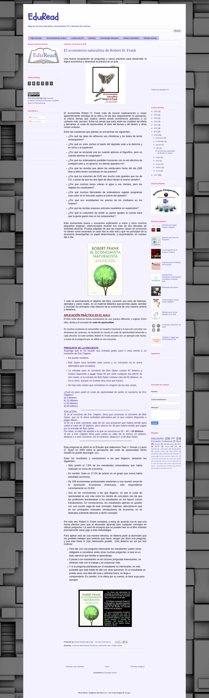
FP (173, 438)
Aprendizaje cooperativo (159, 449)
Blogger (127, 693)
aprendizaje (162, 458)
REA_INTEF (173, 451)
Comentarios (35, 122)
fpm (105, 693)
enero (158, 171)
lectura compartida (157, 466)
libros (178, 441)
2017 (156, 175)
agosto (159, 145)
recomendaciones (164, 468)
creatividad (155, 454)
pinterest (178, 466)
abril (158, 161)
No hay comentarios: (103, 642)
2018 (156, 135)
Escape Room (159, 451)
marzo (158, 164)
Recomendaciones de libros (56, 38)
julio (158, 148)
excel (167, 446)
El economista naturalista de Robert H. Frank (100, 50)
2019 (156, 132)
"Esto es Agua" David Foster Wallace (170, 301)
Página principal (36, 38)
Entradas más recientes (75, 667)
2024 (156, 115)
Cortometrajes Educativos (109, 38)
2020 (156, 128)
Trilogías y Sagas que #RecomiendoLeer (170, 338)
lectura (157, 444)
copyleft (178, 458)
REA (179, 444)
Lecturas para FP (77, 38)
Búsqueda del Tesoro (170, 287)
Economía (94, 646)
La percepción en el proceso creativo (169, 251)
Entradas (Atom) (110, 673)
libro (109, 646)
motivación (169, 466)
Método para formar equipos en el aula (169, 313)
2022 (156, 122)
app (155, 458)
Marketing (92, 38)
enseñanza (166, 454)
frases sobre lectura (165, 463)
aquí (96, 452)
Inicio (107, 667)
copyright (156, 461)
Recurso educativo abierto (167, 456)
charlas (171, 458)
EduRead (43, 17)
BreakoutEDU (176, 449)
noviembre (160, 141)
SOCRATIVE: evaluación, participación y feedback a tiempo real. (171, 278)
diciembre (160, 138)
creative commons (167, 461)
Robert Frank (117, 646)
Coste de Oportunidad (80, 646)
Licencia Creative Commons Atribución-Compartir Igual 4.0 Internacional (43, 100)
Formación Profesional (161, 441)
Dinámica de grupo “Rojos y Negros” (169, 226)
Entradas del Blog (150, 38)
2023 (156, 118)
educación (103, 646)
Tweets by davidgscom (160, 90)
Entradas (34, 117)
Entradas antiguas (137, 667)
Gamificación (169, 444)
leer (175, 446)
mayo (158, 157)
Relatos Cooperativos (131, 38)
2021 (156, 125)
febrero (159, 167)
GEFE (157, 446)
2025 (156, 111)
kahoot (177, 463)
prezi (154, 468)
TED (179, 456)
